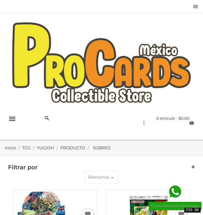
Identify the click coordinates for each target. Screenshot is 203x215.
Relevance (101, 177)
